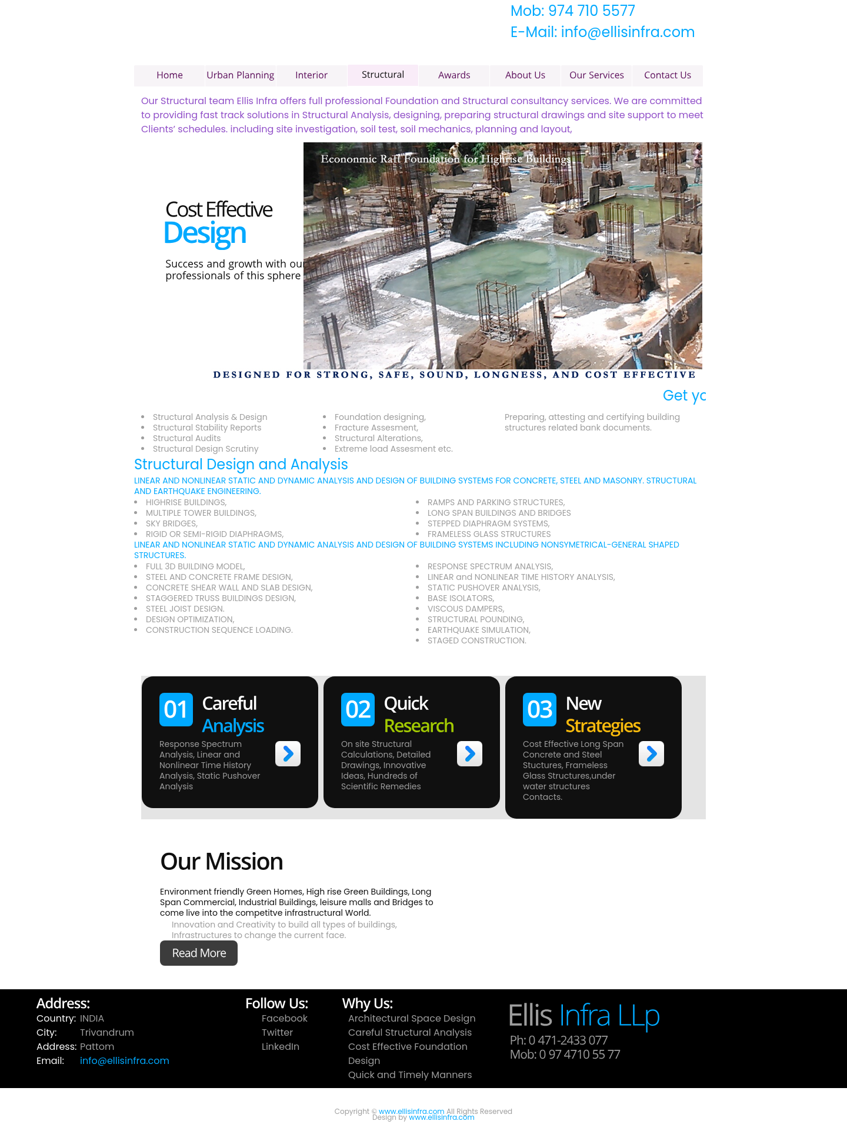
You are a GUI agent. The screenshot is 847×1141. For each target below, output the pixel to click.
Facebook (285, 1018)
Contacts (542, 797)
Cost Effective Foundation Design (408, 1053)
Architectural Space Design (412, 1018)
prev (151, 261)
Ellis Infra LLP (334, 48)
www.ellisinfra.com (412, 1111)
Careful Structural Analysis (410, 1032)
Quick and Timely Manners (410, 1075)
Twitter (277, 1032)
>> (288, 753)
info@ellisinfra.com (124, 1060)
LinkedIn (280, 1046)
